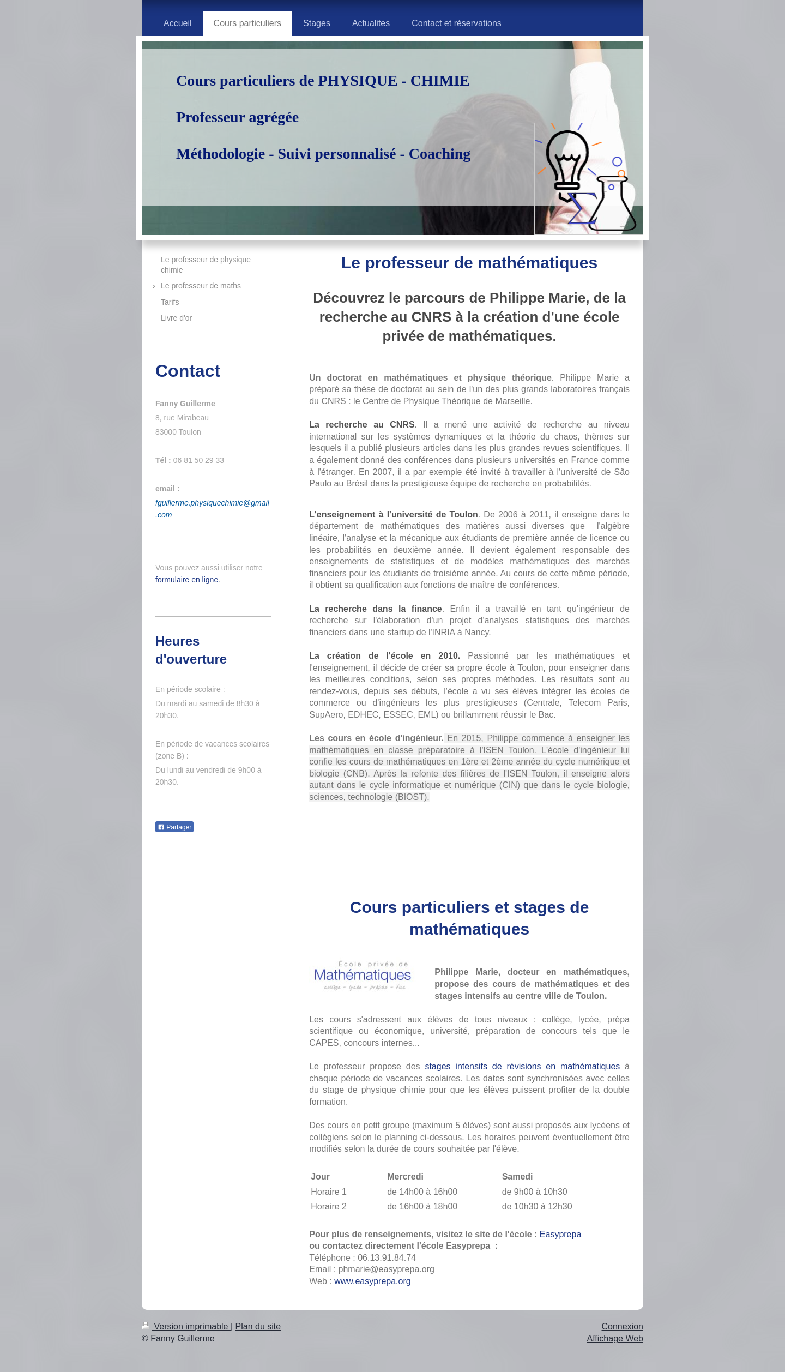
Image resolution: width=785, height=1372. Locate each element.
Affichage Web (615, 1338)
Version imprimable (186, 1326)
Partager (174, 827)
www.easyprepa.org (372, 1281)
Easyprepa (561, 1234)
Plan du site (258, 1326)
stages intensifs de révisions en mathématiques (522, 1066)
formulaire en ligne (186, 579)
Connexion (623, 1326)
